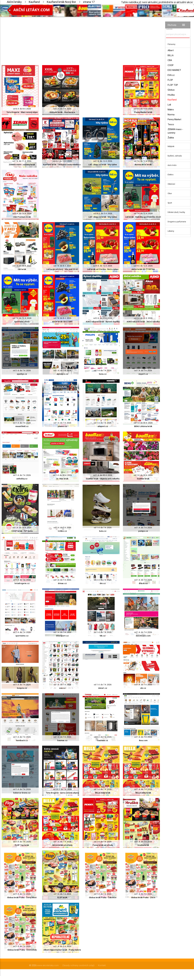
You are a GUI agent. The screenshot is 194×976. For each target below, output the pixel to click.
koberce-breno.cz (21, 792)
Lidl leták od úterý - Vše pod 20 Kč (62, 269)
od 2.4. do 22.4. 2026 (102, 318)
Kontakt (102, 965)
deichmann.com (143, 635)
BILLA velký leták (143, 792)
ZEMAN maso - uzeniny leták (22, 164)
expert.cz (143, 374)
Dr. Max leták (62, 478)
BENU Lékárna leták (143, 426)
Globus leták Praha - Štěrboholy (22, 950)
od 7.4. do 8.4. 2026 (62, 265)
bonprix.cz (22, 688)
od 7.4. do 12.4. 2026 (102, 161)
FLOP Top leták (22, 845)
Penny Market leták (143, 112)
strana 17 (89, 2)
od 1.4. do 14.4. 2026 (22, 527)
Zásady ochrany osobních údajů (78, 965)
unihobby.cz (21, 478)
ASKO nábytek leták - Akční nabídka (143, 321)
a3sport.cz (103, 426)
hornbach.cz (22, 740)
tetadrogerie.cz (22, 583)
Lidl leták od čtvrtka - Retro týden (102, 269)
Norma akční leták (143, 164)
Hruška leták (143, 845)
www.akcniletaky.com (48, 965)
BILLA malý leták (102, 792)
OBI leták (22, 269)
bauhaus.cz (102, 740)
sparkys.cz (22, 374)
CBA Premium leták (22, 217)
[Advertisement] (81, 38)
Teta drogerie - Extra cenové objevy (62, 792)
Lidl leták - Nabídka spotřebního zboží (143, 217)
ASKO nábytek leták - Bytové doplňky (103, 321)
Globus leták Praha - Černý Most (22, 897)
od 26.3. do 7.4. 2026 (62, 789)
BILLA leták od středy (62, 845)
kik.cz (102, 635)
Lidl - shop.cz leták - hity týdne (103, 164)
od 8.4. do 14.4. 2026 (143, 108)
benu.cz (103, 374)
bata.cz (102, 531)
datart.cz (102, 688)
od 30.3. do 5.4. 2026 (102, 213)
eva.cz (62, 688)
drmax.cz (62, 583)
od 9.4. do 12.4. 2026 (102, 265)
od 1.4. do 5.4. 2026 (62, 946)
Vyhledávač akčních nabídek (174, 27)
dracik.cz (143, 583)
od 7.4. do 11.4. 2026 (21, 161)
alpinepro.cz (62, 374)
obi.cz (143, 688)
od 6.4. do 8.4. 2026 (22, 108)
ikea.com (143, 740)
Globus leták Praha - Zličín (143, 897)
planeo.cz (62, 426)
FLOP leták (62, 897)
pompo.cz (143, 531)
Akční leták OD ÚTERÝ (62, 321)
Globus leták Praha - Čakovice (102, 897)
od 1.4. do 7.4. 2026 (22, 370)
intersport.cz (62, 635)
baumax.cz (62, 740)
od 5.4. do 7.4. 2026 (62, 108)
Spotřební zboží (22, 321)
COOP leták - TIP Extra (22, 531)
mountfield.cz (21, 426)
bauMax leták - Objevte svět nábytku (102, 478)
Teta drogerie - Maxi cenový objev (22, 112)
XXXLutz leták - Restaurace (62, 112)
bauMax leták (143, 478)
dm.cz (103, 583)
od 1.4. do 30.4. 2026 (21, 265)
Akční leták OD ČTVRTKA (143, 269)
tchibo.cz (62, 531)
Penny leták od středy (103, 845)
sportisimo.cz (21, 635)
